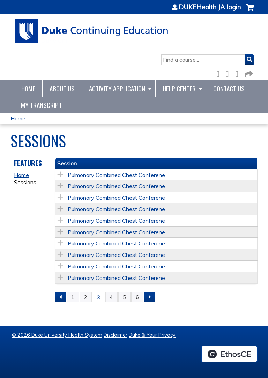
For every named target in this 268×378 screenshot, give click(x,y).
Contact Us (229, 88)
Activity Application (117, 88)
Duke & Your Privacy (152, 335)
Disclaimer (115, 335)
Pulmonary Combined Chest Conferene (116, 174)
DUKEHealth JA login (210, 7)
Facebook (219, 73)
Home (28, 88)
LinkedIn (238, 73)
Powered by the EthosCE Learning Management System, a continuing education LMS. (229, 354)
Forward (248, 73)
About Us (62, 88)
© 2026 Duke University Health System (57, 335)
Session (67, 163)
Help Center (179, 88)
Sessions (25, 182)
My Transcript (41, 105)
